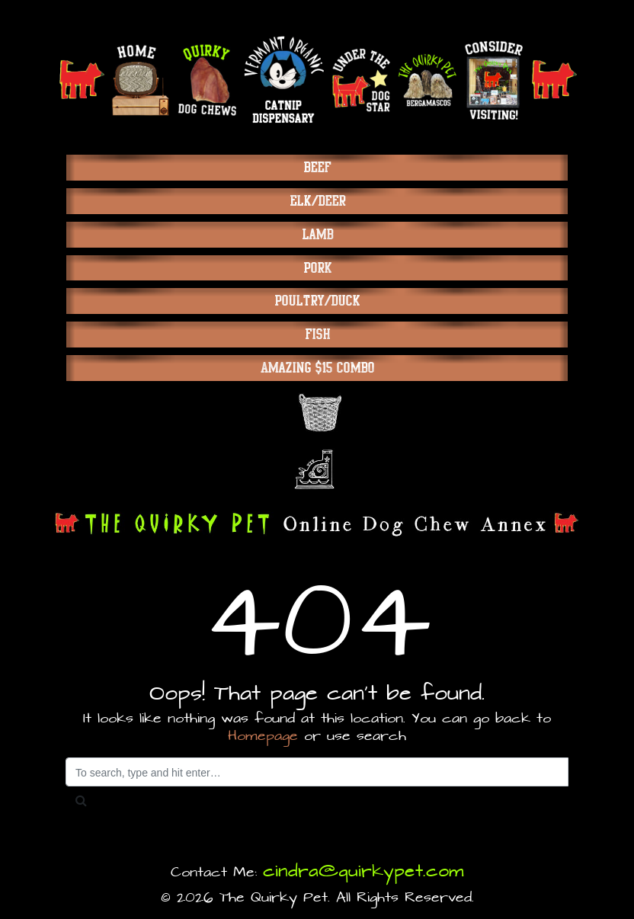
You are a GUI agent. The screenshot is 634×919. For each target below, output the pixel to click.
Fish (317, 334)
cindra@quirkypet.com (363, 871)
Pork (317, 268)
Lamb (317, 234)
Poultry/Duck (317, 300)
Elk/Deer (317, 201)
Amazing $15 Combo (317, 367)
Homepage (263, 736)
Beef (317, 167)
